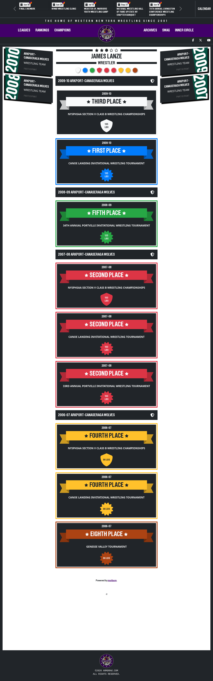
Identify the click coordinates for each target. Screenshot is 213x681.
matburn (112, 580)
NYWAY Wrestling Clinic (64, 8)
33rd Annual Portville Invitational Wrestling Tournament (106, 386)
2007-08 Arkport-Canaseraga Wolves (86, 254)
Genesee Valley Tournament (106, 546)
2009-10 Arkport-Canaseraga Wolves (86, 81)
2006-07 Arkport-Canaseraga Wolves (86, 415)
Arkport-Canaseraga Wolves (36, 56)
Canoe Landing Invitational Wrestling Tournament (106, 163)
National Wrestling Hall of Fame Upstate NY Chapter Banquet (130, 11)
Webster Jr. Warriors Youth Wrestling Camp (96, 10)
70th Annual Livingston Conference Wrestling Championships (162, 11)
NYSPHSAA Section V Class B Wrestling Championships (106, 114)
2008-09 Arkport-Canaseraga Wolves (86, 192)
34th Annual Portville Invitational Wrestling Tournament (106, 225)
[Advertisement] (29, 159)
